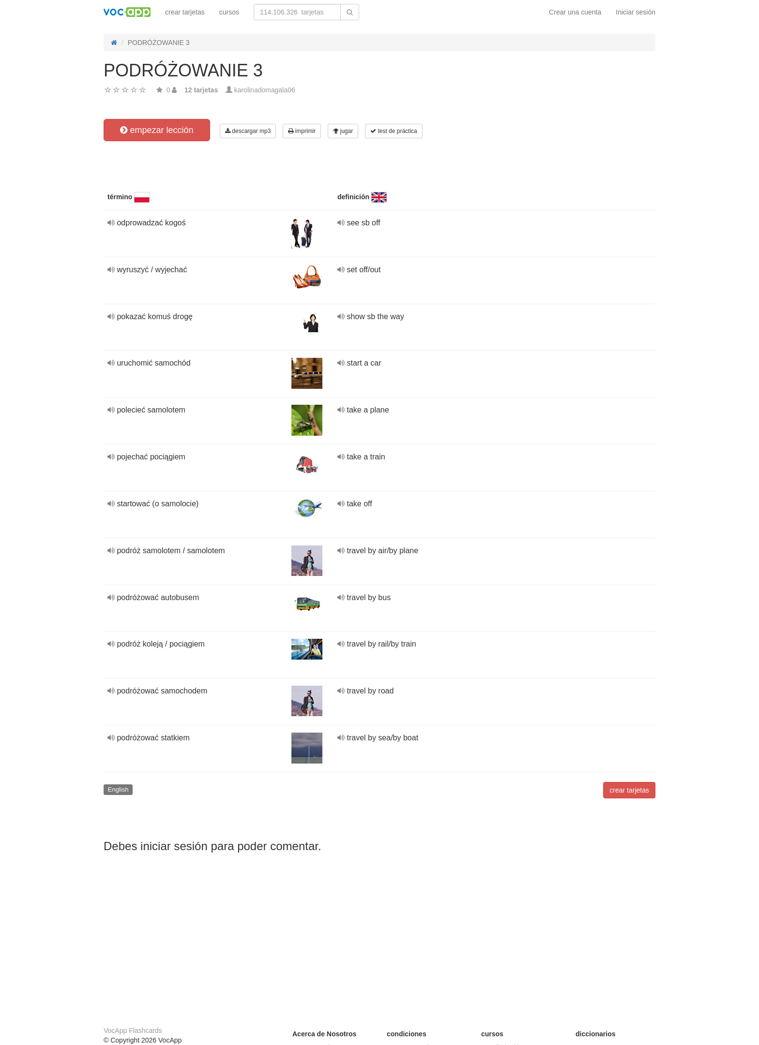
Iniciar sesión (635, 12)
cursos (229, 12)
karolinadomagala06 (264, 90)
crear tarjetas (185, 12)
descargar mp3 (248, 131)
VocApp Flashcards (133, 1030)
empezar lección (156, 130)
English (118, 789)
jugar (343, 131)
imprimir (302, 131)
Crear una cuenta (575, 12)
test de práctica (393, 131)
